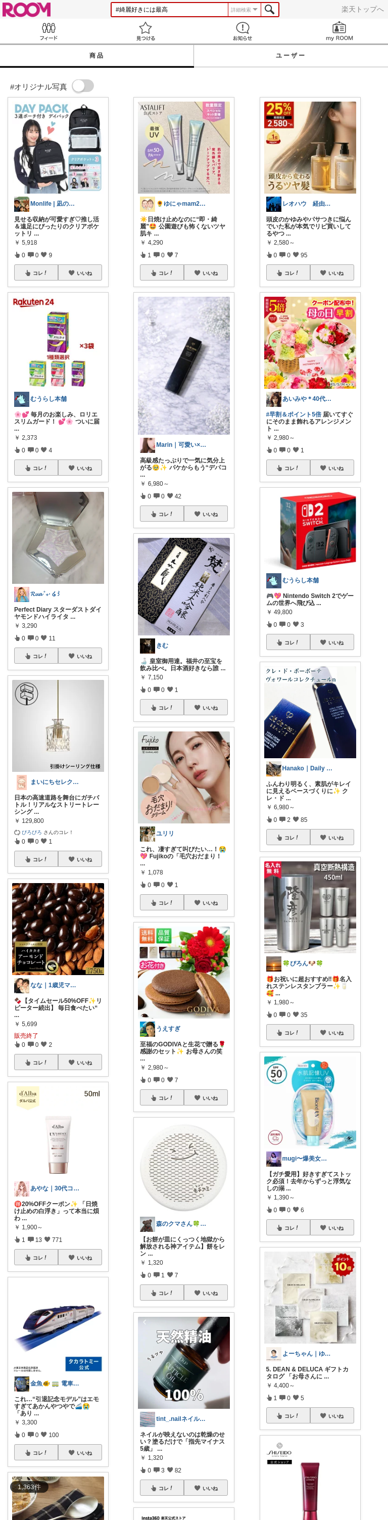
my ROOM (339, 31)
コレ (40, 272)
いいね (84, 272)
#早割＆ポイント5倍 (293, 414)
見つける (145, 31)
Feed (48, 31)
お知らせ (242, 31)
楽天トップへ (363, 9)
